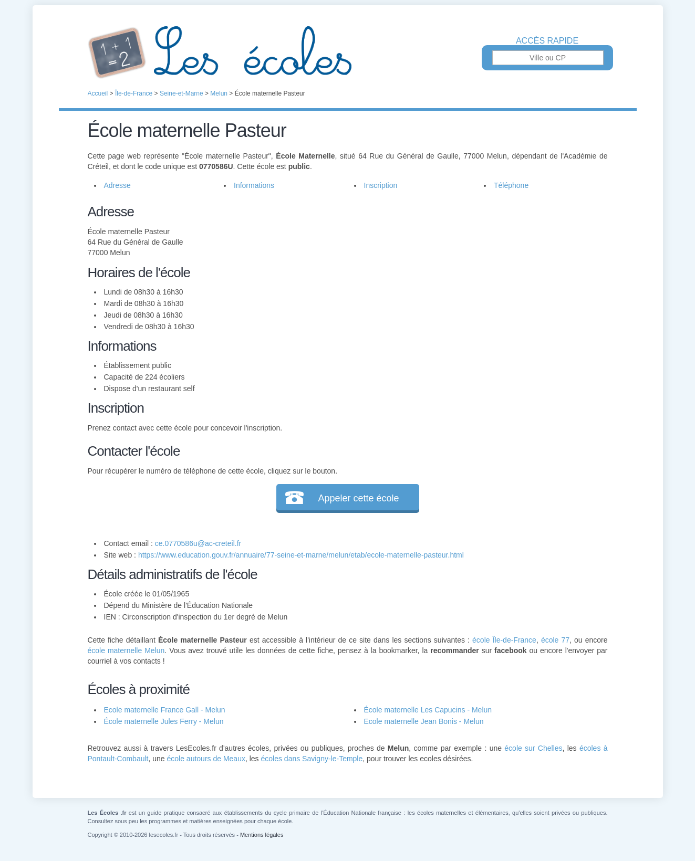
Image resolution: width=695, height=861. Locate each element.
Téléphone (511, 185)
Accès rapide (547, 41)
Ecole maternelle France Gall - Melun (164, 710)
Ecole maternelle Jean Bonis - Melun (424, 721)
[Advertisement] (472, 275)
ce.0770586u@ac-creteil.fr (198, 543)
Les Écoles (348, 52)
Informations (254, 185)
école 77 (555, 640)
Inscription (381, 185)
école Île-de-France (504, 640)
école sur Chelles (533, 748)
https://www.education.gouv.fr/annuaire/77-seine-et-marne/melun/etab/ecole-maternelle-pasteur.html (301, 555)
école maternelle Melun (126, 650)
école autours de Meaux (206, 758)
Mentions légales (262, 835)
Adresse (117, 185)
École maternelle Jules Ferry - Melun (164, 721)
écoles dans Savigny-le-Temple (312, 758)
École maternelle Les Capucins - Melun (428, 710)
